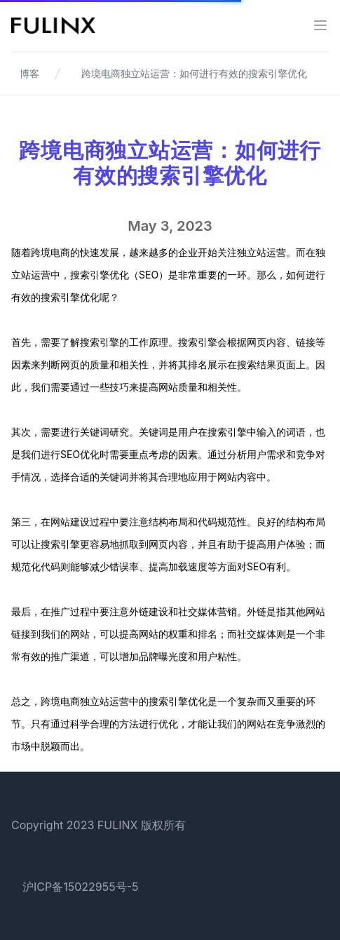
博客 (29, 73)
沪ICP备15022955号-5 (80, 887)
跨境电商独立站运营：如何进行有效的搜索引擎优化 (194, 73)
